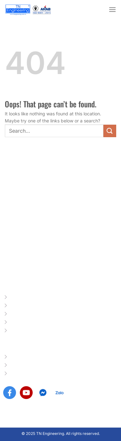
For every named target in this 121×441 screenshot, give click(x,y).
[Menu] (112, 9)
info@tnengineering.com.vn (43, 270)
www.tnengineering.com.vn (43, 260)
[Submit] (109, 131)
